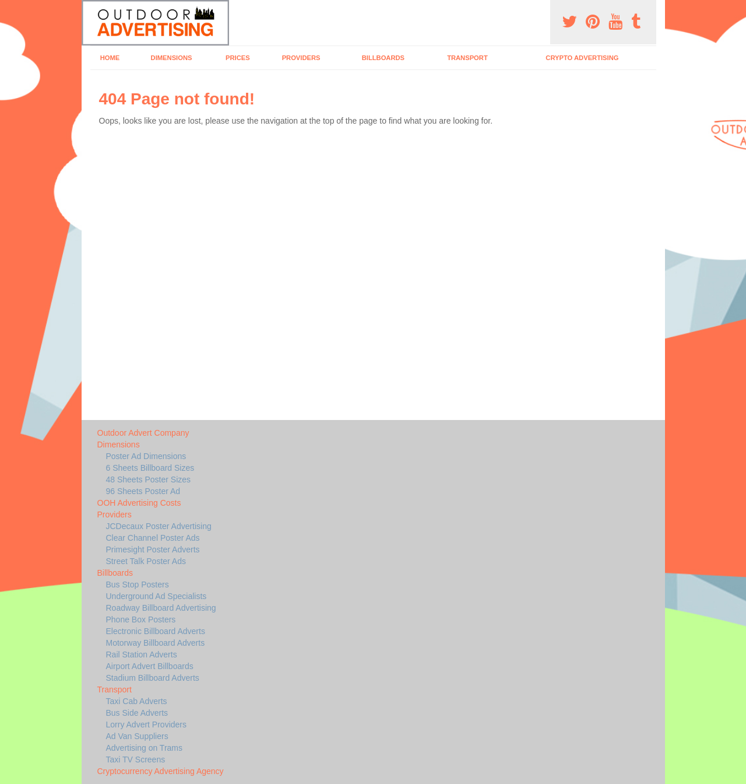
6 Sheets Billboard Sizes (150, 468)
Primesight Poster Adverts (153, 549)
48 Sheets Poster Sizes (148, 479)
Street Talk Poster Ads (146, 561)
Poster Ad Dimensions (146, 456)
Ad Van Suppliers (137, 736)
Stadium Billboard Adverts (152, 677)
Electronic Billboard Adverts (155, 631)
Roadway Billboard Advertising (161, 607)
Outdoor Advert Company (143, 433)
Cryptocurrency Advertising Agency (160, 771)
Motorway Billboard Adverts (155, 643)
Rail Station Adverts (141, 654)
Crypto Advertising (582, 57)
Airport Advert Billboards (149, 666)
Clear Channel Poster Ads (153, 537)
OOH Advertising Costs (139, 503)
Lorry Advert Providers (146, 724)
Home (110, 57)
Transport (467, 57)
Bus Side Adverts (137, 713)
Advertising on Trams (144, 747)
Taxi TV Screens (136, 759)
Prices (238, 57)
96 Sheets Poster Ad (143, 491)
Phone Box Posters (141, 619)
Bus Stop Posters (137, 584)
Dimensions (171, 57)
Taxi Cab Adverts (136, 701)
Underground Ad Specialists (156, 596)
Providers (301, 57)
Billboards (383, 57)
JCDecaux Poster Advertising (159, 526)
